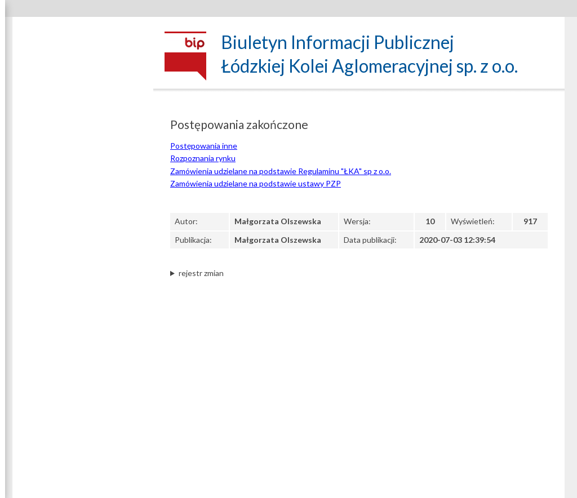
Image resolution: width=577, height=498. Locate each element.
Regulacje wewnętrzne (83, 276)
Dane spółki (83, 95)
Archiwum (83, 411)
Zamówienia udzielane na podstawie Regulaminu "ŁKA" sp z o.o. (280, 171)
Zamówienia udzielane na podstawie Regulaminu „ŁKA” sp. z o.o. (83, 327)
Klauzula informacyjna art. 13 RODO (82, 254)
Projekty (83, 429)
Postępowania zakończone (83, 389)
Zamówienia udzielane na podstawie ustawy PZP (83, 295)
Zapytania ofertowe (83, 354)
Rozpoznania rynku (203, 158)
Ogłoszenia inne (83, 370)
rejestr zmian (201, 273)
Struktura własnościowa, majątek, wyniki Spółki (83, 164)
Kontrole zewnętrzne (83, 455)
